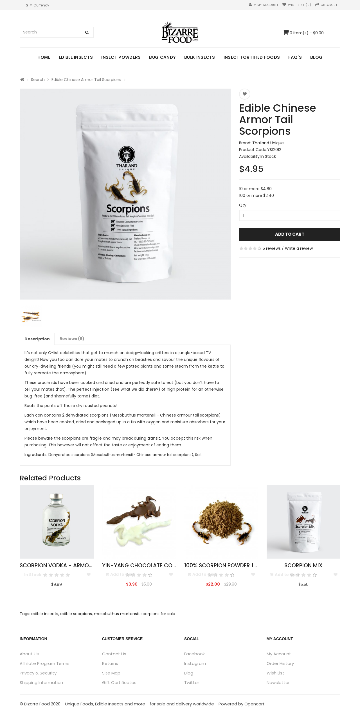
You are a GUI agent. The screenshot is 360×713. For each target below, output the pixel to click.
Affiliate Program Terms (44, 663)
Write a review (299, 248)
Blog (316, 57)
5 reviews (272, 248)
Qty (242, 205)
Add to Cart (289, 234)
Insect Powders (121, 57)
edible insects (44, 614)
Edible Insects (76, 57)
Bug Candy (162, 57)
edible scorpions (76, 614)
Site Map (111, 673)
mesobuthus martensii (116, 614)
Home (43, 57)
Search (38, 79)
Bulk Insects (199, 57)
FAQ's (295, 57)
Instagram (195, 663)
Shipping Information (41, 682)
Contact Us (114, 654)
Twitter (191, 682)
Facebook (194, 654)
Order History (280, 663)
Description (37, 339)
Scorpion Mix (303, 565)
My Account (279, 654)
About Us (29, 654)
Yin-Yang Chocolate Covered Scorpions (161, 565)
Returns (110, 663)
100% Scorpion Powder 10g (222, 565)
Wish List (275, 673)
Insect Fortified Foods (252, 57)
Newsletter (278, 682)
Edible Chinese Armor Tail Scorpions (86, 79)
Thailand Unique (268, 143)
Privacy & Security (38, 673)
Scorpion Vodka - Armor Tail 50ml (69, 565)
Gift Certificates (119, 682)
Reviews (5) (72, 338)
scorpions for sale (158, 614)
